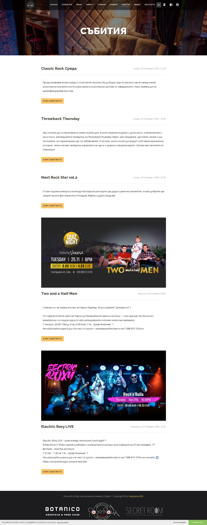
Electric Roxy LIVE (57, 426)
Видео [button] (137, 5)
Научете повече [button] (63, 522)
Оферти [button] (90, 5)
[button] (164, 4)
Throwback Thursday (60, 119)
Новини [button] (113, 5)
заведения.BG (136, 496)
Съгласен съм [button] (198, 522)
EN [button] (159, 5)
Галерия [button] (102, 5)
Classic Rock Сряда (59, 68)
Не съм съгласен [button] (180, 522)
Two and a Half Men (59, 293)
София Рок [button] (67, 5)
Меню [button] (79, 5)
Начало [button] (54, 5)
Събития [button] (125, 5)
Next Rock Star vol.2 (59, 177)
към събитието (52, 101)
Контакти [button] (150, 5)
